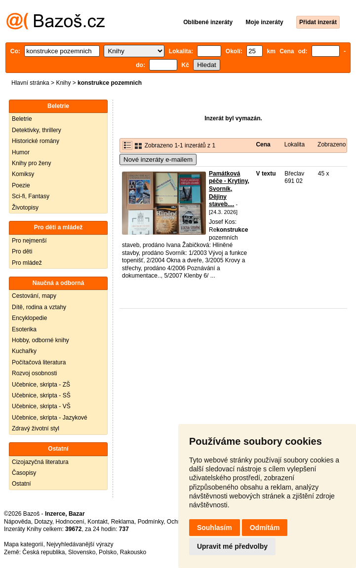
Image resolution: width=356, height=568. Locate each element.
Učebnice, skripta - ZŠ (41, 384)
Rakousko (133, 552)
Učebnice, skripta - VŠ (41, 406)
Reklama (122, 521)
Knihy (63, 82)
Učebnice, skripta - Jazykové (49, 417)
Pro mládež (27, 262)
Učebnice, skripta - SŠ (41, 395)
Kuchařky (24, 351)
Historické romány (35, 141)
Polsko (108, 552)
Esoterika (24, 329)
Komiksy (23, 174)
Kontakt (97, 521)
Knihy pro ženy (31, 163)
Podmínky (150, 521)
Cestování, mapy (34, 295)
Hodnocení (70, 521)
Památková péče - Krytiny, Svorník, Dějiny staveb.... (229, 189)
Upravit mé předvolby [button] (232, 546)
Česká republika (43, 552)
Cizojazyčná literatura (40, 462)
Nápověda (17, 521)
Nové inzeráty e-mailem (158, 159)
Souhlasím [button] (214, 528)
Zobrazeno (331, 144)
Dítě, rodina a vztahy (39, 307)
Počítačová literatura (39, 362)
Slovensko (81, 552)
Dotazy (43, 521)
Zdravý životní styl (35, 428)
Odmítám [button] (265, 528)
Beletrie (22, 118)
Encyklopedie (29, 318)
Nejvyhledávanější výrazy (79, 544)
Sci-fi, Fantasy (30, 196)
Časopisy (24, 472)
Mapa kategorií (23, 544)
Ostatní (21, 483)
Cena (263, 144)
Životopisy (25, 207)
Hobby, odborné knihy (40, 340)
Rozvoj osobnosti (34, 373)
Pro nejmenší (29, 240)
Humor (21, 152)
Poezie (21, 185)
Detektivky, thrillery (36, 130)
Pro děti (22, 251)
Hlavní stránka (30, 82)
